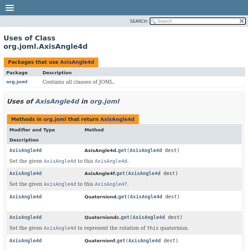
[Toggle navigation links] (9, 8)
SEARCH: (139, 21)
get (122, 150)
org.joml (17, 81)
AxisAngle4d (77, 62)
